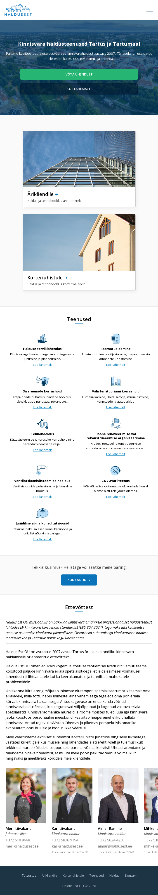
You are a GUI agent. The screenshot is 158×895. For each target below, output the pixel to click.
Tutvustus (29, 875)
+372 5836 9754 (65, 840)
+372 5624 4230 (111, 840)
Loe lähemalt (79, 89)
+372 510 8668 (18, 840)
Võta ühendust (79, 74)
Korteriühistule (73, 875)
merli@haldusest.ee (22, 846)
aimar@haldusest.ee (115, 846)
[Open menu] (149, 10)
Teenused (96, 875)
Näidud (114, 875)
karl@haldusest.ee (67, 846)
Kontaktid (79, 580)
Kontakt (131, 875)
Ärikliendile (49, 875)
